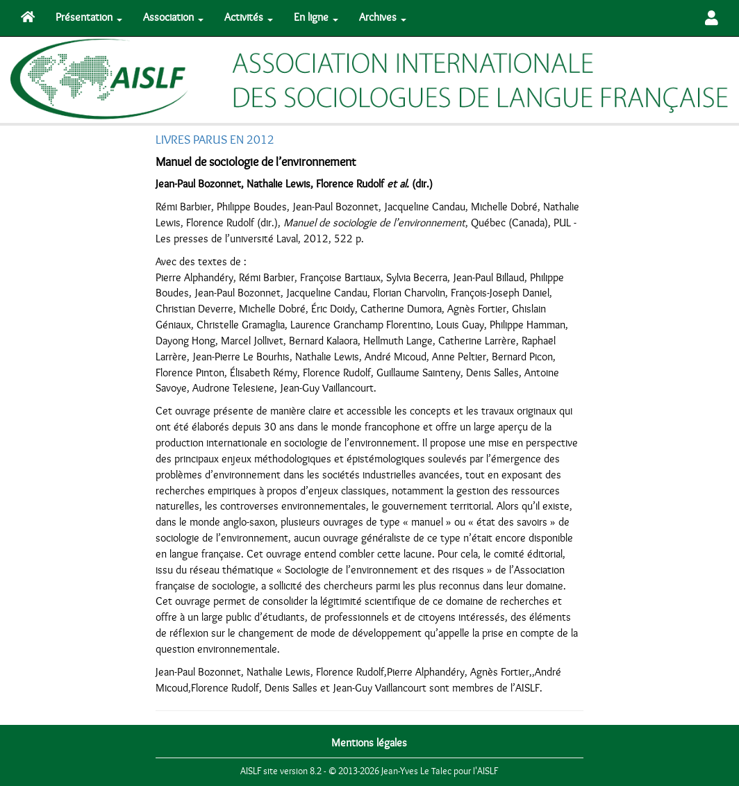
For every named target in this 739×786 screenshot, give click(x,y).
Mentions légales (369, 743)
